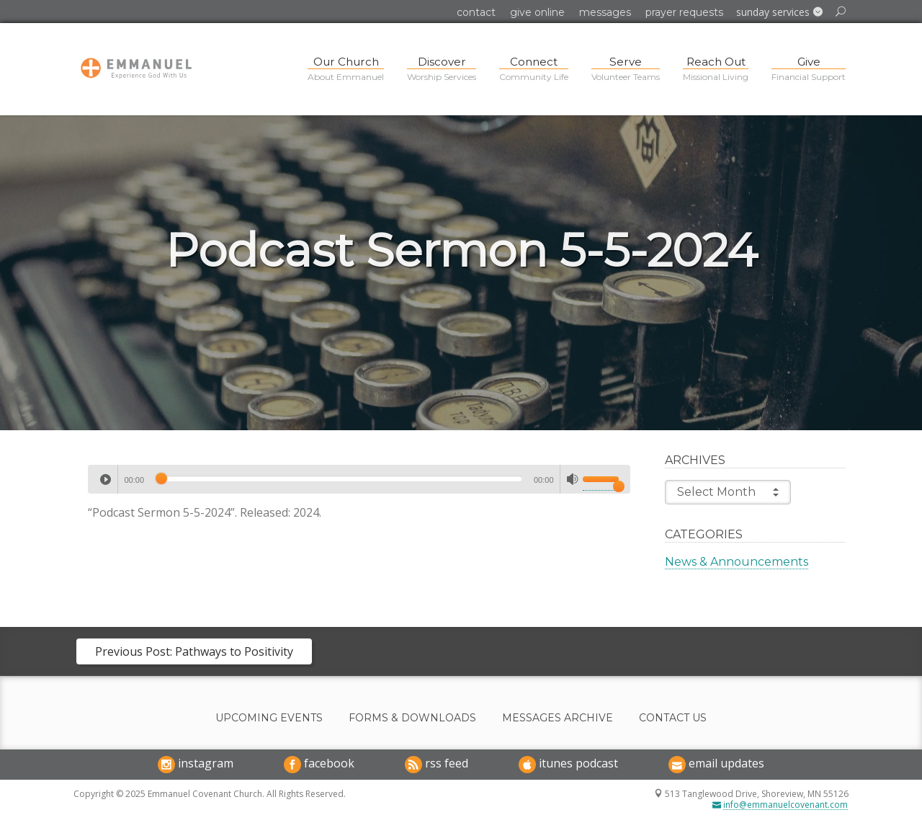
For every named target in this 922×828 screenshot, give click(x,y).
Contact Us (673, 718)
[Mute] (573, 479)
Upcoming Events (269, 718)
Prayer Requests (684, 12)
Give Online (537, 12)
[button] (779, 12)
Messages (605, 12)
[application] (359, 479)
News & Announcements (736, 562)
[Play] (105, 479)
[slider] (339, 478)
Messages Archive (557, 718)
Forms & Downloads (412, 718)
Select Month (728, 492)
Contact (476, 12)
